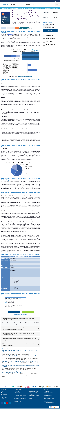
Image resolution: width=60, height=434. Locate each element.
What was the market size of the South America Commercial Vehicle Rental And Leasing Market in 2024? (18, 344)
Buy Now (14, 311)
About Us (38, 4)
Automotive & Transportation (9, 7)
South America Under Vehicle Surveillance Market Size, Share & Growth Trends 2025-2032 (20, 356)
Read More (4, 378)
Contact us (43, 4)
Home (2, 7)
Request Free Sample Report (25, 76)
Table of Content (11, 27)
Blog (48, 1)
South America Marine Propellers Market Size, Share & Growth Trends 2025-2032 (19, 351)
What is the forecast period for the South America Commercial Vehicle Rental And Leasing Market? (19, 339)
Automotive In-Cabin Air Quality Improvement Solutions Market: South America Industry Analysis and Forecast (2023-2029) (20, 371)
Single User (46, 24)
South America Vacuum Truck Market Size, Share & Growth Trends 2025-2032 (20, 361)
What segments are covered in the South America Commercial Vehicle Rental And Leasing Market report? (19, 319)
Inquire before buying (50, 35)
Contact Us (52, 1)
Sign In (57, 1)
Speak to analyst (49, 41)
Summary (4, 27)
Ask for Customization (51, 38)
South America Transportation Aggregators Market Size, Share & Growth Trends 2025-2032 (20, 366)
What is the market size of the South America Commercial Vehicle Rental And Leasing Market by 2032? (18, 334)
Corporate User (47, 27)
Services (28, 4)
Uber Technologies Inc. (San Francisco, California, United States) (15, 297)
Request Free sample (50, 44)
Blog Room (33, 4)
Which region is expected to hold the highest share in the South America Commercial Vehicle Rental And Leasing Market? (17, 328)
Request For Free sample (27, 311)
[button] (17, 4)
